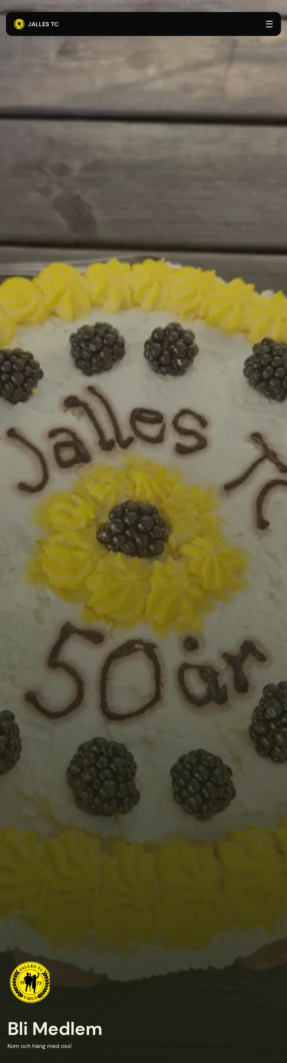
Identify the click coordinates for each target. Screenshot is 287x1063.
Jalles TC (36, 24)
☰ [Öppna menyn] (269, 24)
